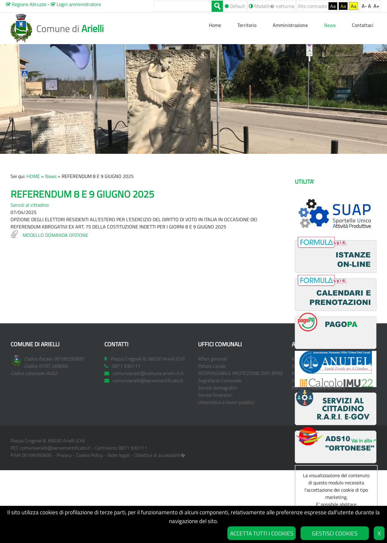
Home (215, 25)
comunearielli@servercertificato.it (55, 447)
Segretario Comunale (219, 380)
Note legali (119, 455)
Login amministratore (76, 4)
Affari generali (212, 358)
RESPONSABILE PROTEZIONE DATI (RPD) (240, 373)
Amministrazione (290, 25)
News (51, 176)
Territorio (246, 25)
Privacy (64, 455)
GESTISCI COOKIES (334, 533)
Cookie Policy (89, 455)
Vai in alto (361, 440)
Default (235, 6)
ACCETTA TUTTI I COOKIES (261, 533)
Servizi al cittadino (30, 204)
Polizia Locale (212, 366)
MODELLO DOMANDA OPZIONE (55, 235)
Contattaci (362, 25)
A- (364, 6)
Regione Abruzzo (26, 4)
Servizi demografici (217, 387)
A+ (376, 6)
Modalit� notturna (271, 6)
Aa (333, 6)
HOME (33, 176)
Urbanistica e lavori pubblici (226, 402)
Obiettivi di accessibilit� (159, 455)
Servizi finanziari (215, 395)
